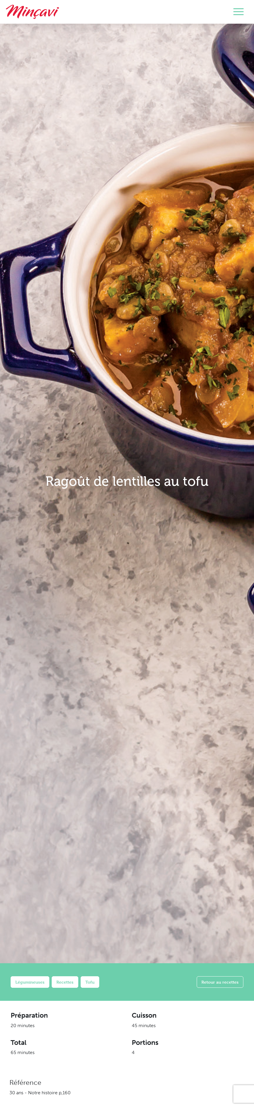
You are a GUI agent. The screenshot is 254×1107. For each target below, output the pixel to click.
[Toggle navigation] (238, 11)
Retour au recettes (220, 982)
